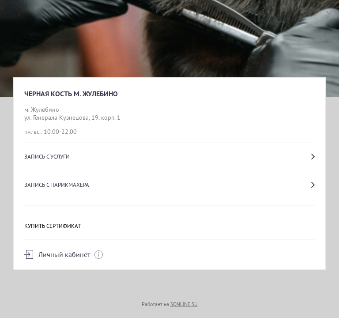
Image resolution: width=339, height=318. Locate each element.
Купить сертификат (52, 225)
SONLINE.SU (184, 304)
